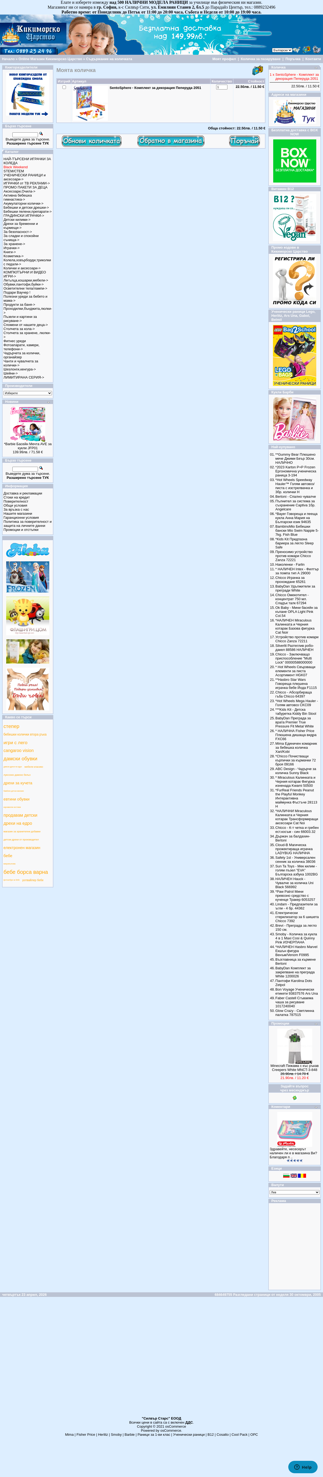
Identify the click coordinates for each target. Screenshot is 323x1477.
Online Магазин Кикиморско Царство (50, 59)
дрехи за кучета (17, 783)
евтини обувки (16, 799)
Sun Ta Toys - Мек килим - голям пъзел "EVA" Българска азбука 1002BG (296, 870)
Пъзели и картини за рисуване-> (20, 319)
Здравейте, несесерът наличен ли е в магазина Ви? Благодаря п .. (293, 1153)
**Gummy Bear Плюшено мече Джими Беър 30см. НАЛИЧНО (295, 458)
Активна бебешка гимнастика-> (17, 197)
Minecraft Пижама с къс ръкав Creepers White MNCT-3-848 (295, 1068)
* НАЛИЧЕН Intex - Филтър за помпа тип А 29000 (297, 571)
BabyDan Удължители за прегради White (295, 588)
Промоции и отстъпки (20, 530)
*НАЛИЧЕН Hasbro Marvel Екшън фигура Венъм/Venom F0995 (296, 951)
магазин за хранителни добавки (21, 831)
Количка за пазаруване (261, 59)
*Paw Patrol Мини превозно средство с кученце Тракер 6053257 (295, 895)
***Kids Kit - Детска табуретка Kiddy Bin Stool (295, 711)
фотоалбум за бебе (11, 880)
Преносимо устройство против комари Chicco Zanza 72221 (294, 556)
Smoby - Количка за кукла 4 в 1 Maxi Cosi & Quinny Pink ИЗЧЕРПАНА (296, 938)
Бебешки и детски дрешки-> (26, 207)
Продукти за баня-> (19, 305)
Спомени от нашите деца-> (25, 325)
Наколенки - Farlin (289, 564)
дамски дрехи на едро (12, 767)
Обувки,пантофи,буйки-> (23, 284)
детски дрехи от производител (21, 839)
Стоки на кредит (16, 497)
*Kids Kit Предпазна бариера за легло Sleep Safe (294, 543)
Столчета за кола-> (19, 329)
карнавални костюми (12, 807)
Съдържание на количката (109, 59)
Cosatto (223, 1435)
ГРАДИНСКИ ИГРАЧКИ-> (23, 216)
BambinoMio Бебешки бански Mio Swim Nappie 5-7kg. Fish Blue (297, 530)
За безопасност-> (17, 232)
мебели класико (33, 766)
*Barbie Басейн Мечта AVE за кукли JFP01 (28, 446)
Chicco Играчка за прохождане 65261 (290, 580)
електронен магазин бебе (21, 852)
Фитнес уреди (14, 341)
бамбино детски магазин (13, 791)
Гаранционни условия (21, 518)
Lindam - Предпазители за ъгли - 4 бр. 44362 (296, 906)
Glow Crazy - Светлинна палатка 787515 (294, 1013)
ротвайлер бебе (33, 880)
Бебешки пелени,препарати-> (27, 211)
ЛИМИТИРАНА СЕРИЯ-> (23, 377)
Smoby (116, 1435)
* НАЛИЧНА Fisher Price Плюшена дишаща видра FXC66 (296, 735)
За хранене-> (14, 244)
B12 (211, 1435)
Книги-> (9, 252)
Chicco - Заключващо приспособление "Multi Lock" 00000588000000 (293, 658)
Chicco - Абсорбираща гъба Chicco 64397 (293, 694)
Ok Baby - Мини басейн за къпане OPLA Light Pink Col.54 (296, 612)
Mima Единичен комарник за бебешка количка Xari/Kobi (296, 747)
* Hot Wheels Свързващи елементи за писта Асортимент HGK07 (295, 671)
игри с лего (15, 742)
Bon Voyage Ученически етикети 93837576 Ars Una (296, 991)
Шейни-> (10, 373)
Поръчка (292, 59)
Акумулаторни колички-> (23, 203)
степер (11, 726)
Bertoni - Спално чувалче (295, 496)
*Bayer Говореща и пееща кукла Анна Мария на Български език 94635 (296, 518)
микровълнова (9, 864)
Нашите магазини (17, 513)
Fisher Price (85, 1435)
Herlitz (103, 1435)
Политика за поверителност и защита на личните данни (27, 524)
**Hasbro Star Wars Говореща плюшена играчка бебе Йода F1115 (296, 684)
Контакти (313, 59)
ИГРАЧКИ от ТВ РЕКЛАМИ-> (26, 183)
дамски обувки (20, 758)
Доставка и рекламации (22, 493)
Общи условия (15, 505)
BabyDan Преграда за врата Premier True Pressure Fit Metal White (294, 722)
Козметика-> (13, 256)
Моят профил (224, 59)
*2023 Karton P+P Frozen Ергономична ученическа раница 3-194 (295, 471)
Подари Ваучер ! (16, 292)
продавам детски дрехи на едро (20, 819)
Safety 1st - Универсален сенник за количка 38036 (295, 860)
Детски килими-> (16, 220)
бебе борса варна (25, 872)
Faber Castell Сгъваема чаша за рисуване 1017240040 (294, 1002)
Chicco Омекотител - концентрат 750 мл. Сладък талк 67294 (292, 599)
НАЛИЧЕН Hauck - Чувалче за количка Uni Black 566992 (294, 883)
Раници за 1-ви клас (154, 1435)
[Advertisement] (161, 1359)
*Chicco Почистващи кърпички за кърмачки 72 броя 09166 (295, 760)
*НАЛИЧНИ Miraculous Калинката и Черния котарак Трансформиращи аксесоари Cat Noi (296, 817)
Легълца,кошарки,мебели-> (25, 280)
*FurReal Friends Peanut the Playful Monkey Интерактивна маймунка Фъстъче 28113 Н (296, 798)
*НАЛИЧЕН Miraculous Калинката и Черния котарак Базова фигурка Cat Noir (294, 626)
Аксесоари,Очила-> (19, 191)
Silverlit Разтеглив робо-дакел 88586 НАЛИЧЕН (294, 648)
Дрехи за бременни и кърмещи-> (20, 226)
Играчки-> (11, 248)
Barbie (130, 1435)
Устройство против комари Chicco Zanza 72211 (296, 639)
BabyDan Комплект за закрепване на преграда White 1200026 (295, 972)
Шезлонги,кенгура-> (19, 369)
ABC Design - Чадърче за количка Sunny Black (295, 771)
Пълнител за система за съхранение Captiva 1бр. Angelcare (295, 505)
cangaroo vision (18, 750)
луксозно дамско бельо (17, 775)
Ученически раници (189, 1435)
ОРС (254, 1435)
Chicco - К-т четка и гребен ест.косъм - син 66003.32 (297, 830)
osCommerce (175, 1426)
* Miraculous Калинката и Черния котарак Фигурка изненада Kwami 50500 (295, 781)
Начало (8, 59)
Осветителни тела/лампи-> (25, 288)
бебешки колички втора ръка (25, 734)
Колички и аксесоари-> (22, 268)
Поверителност (15, 501)
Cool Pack (239, 1435)
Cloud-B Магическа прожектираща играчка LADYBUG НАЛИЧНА (294, 849)
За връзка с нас (16, 509)
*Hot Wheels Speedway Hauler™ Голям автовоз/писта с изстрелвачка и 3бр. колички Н (295, 486)
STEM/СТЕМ (13, 171)
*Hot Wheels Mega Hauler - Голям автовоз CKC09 (296, 703)
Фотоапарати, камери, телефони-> (21, 347)
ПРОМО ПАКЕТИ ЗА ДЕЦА (25, 187)
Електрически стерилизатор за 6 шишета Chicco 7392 (297, 917)
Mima (69, 1435)
